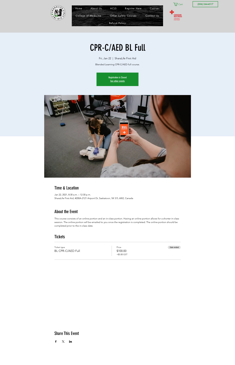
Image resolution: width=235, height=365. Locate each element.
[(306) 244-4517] (205, 4)
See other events (117, 81)
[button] (180, 4)
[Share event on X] (63, 341)
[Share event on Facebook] (55, 341)
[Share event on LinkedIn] (70, 341)
